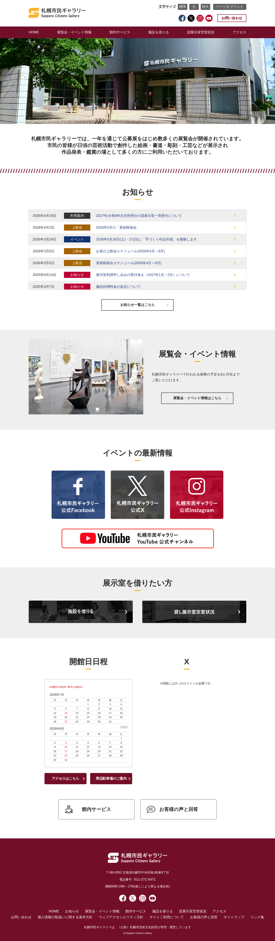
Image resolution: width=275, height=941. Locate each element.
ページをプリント (229, 7)
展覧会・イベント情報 (74, 32)
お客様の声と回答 (178, 809)
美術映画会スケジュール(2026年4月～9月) (128, 263)
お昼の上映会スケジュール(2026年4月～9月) (130, 251)
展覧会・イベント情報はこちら (197, 398)
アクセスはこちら (65, 778)
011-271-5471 (145, 879)
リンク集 (257, 917)
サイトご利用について (167, 917)
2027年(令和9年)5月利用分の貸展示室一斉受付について (139, 216)
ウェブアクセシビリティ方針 (121, 917)
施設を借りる (158, 32)
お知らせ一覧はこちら (137, 305)
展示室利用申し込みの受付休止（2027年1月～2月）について (143, 275)
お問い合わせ (232, 18)
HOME (34, 32)
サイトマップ (234, 917)
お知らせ (72, 911)
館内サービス (120, 32)
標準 (182, 7)
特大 (205, 7)
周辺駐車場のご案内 (111, 778)
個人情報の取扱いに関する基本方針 (65, 917)
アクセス (239, 32)
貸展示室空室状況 (200, 32)
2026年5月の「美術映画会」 (118, 227)
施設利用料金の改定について (118, 287)
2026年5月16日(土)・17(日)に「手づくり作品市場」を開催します (146, 239)
